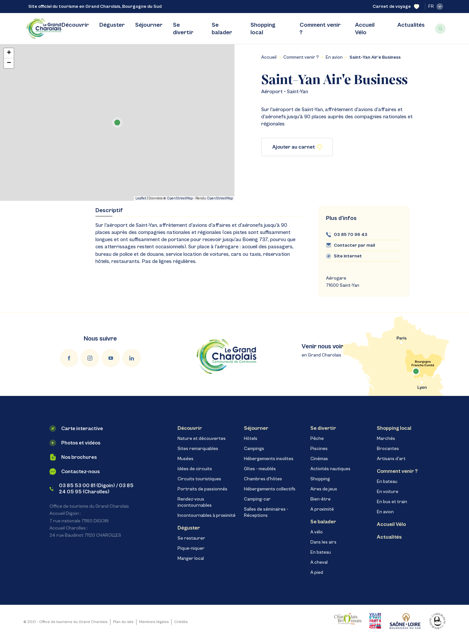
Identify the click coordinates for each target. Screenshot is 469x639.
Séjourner (149, 25)
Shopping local (263, 29)
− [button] (9, 63)
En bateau (320, 552)
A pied (316, 572)
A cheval (319, 562)
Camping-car (257, 499)
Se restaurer (191, 538)
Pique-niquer (191, 548)
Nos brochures (73, 457)
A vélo (316, 532)
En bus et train (392, 501)
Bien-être (320, 499)
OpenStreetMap (180, 198)
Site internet (348, 256)
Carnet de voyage (396, 6)
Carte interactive (76, 428)
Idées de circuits (195, 469)
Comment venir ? (320, 29)
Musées (185, 458)
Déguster (112, 25)
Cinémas (319, 458)
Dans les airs (323, 542)
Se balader (222, 29)
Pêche (317, 438)
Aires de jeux (323, 489)
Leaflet (140, 198)
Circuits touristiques (199, 479)
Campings (254, 448)
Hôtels (250, 438)
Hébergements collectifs (269, 489)
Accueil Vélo (365, 29)
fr (435, 6)
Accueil (269, 57)
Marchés (386, 438)
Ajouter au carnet (297, 147)
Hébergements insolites (268, 458)
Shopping (320, 479)
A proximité (322, 509)
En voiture (387, 491)
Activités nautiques (330, 469)
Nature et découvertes (202, 438)
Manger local (191, 558)
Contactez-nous (75, 471)
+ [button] (9, 53)
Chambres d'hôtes (263, 479)
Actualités (411, 25)
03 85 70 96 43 (350, 234)
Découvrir (75, 25)
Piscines (319, 448)
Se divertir (183, 29)
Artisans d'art (391, 458)
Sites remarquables (198, 448)
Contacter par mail (354, 245)
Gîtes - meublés (260, 469)
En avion (334, 57)
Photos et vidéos (75, 443)
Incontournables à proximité (206, 515)
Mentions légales (154, 622)
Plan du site (123, 622)
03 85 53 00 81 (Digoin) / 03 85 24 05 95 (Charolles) (92, 489)
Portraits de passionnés (202, 489)
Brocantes (388, 448)
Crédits (181, 622)
